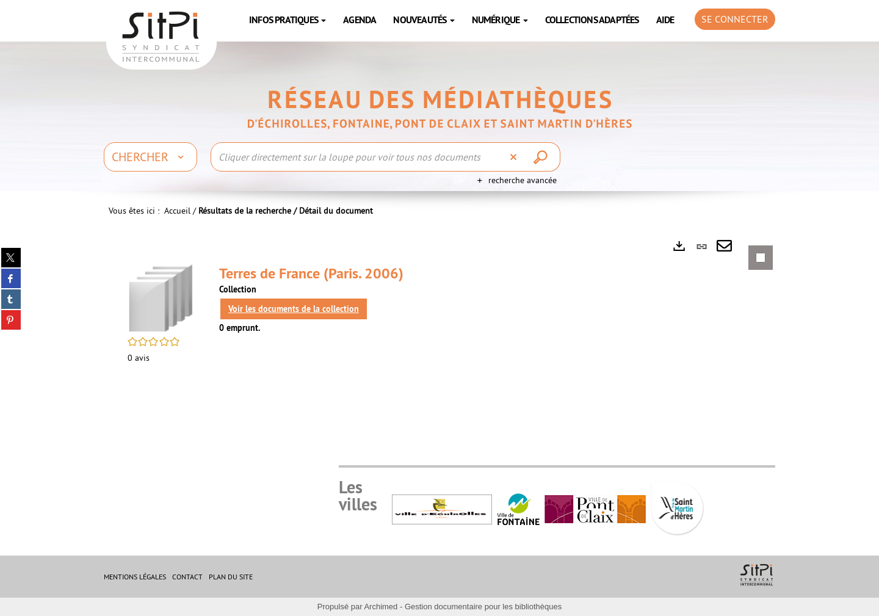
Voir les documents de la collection (293, 308)
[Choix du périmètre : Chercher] (150, 157)
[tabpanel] (439, 313)
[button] (161, 297)
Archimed (380, 606)
